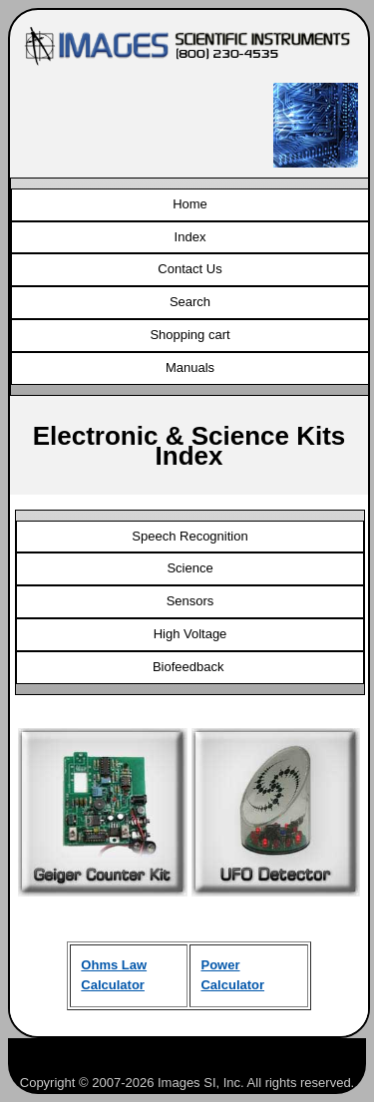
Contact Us (189, 268)
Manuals (190, 367)
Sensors (190, 600)
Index (190, 236)
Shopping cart (189, 334)
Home (190, 203)
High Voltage (190, 633)
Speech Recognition (189, 536)
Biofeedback (190, 666)
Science (189, 567)
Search (190, 301)
